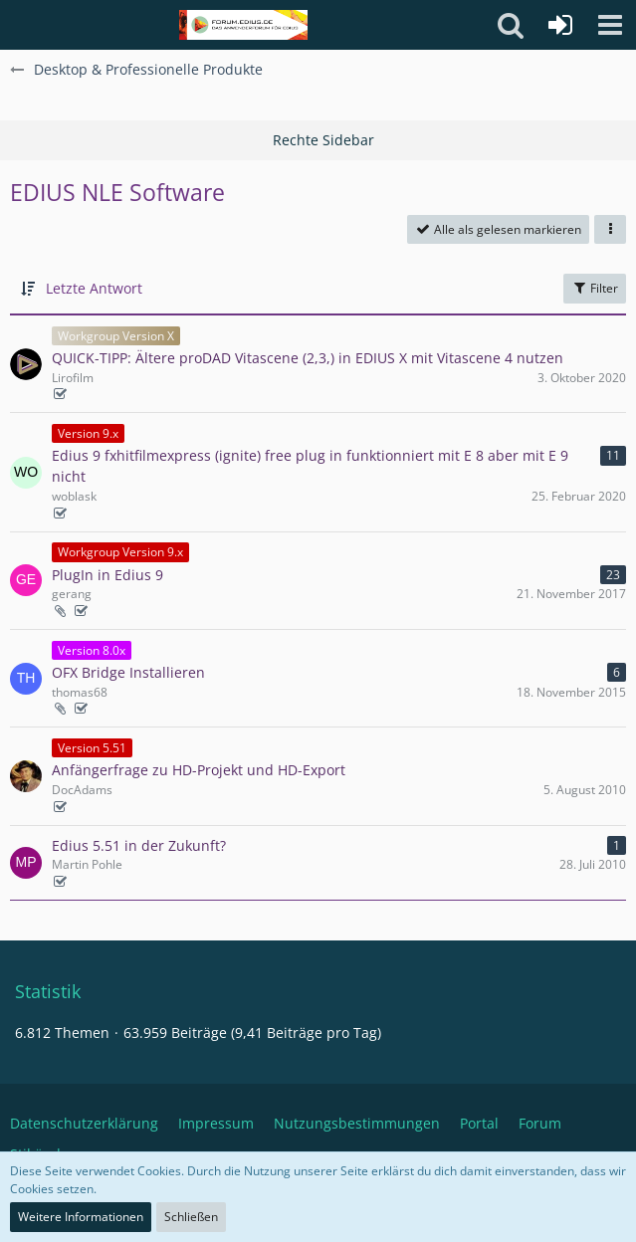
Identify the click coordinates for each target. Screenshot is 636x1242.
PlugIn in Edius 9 (107, 574)
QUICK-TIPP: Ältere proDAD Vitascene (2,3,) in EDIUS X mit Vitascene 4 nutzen (307, 357)
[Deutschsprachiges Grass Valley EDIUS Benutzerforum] (243, 25)
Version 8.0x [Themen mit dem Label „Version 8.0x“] (91, 650)
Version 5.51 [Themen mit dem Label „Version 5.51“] (92, 747)
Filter (594, 288)
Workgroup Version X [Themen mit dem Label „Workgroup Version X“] (116, 335)
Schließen (191, 1216)
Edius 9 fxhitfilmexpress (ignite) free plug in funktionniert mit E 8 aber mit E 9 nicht (310, 466)
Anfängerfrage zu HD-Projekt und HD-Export (198, 769)
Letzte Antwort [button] (94, 288)
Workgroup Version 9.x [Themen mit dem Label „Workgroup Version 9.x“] (120, 551)
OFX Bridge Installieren (128, 672)
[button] (610, 25)
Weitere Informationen (80, 1216)
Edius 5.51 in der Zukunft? (139, 845)
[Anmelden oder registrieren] (560, 25)
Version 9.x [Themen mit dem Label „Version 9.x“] (88, 433)
